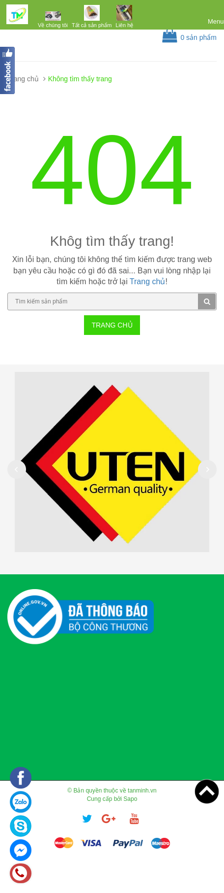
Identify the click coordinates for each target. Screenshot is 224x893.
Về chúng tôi (53, 25)
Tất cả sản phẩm (92, 25)
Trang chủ (23, 79)
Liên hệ (124, 25)
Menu (216, 21)
